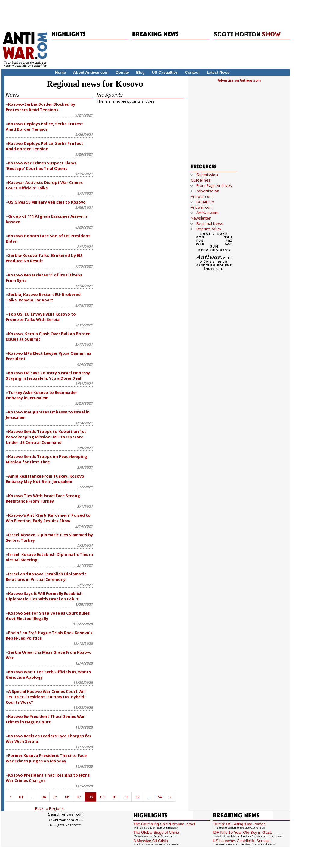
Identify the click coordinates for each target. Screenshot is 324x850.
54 (160, 796)
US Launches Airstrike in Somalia (241, 841)
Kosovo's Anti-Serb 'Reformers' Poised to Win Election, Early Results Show (48, 517)
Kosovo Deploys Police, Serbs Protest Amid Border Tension (44, 126)
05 (55, 796)
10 (114, 796)
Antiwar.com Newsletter (204, 215)
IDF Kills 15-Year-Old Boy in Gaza (242, 832)
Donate (122, 72)
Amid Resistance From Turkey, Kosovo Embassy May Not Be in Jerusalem (45, 478)
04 (44, 796)
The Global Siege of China (156, 832)
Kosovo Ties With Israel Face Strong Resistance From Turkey (43, 498)
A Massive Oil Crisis (150, 841)
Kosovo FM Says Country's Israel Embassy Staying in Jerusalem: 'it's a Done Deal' (48, 375)
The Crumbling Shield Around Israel (164, 824)
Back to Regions (49, 808)
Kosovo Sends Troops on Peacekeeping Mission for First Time (46, 459)
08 (90, 796)
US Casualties (165, 72)
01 (21, 796)
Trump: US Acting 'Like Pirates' (239, 824)
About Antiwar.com (91, 72)
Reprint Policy (208, 229)
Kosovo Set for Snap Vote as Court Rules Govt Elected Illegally (48, 615)
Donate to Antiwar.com (202, 204)
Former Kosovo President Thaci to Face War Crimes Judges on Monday (46, 758)
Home (60, 72)
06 (67, 796)
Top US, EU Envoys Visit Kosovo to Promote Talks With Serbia (41, 316)
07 (79, 796)
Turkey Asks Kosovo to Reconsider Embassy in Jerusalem (41, 395)
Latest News (218, 72)
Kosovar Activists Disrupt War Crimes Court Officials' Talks (44, 185)
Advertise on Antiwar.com (239, 80)
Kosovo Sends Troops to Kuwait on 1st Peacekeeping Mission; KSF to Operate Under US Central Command (46, 437)
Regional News (209, 223)
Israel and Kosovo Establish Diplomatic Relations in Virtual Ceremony (46, 576)
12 (137, 796)
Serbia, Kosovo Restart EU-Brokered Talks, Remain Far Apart (43, 297)
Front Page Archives (214, 185)
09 (102, 796)
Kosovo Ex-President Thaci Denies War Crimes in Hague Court (45, 719)
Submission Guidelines (204, 177)
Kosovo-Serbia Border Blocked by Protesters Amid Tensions (40, 106)
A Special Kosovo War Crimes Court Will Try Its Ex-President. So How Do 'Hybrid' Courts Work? (46, 697)
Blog (140, 72)
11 (126, 796)
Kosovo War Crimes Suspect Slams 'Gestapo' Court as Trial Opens (41, 165)
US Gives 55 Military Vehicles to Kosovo (47, 202)
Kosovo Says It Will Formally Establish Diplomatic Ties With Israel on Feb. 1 (44, 596)
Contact (192, 72)
